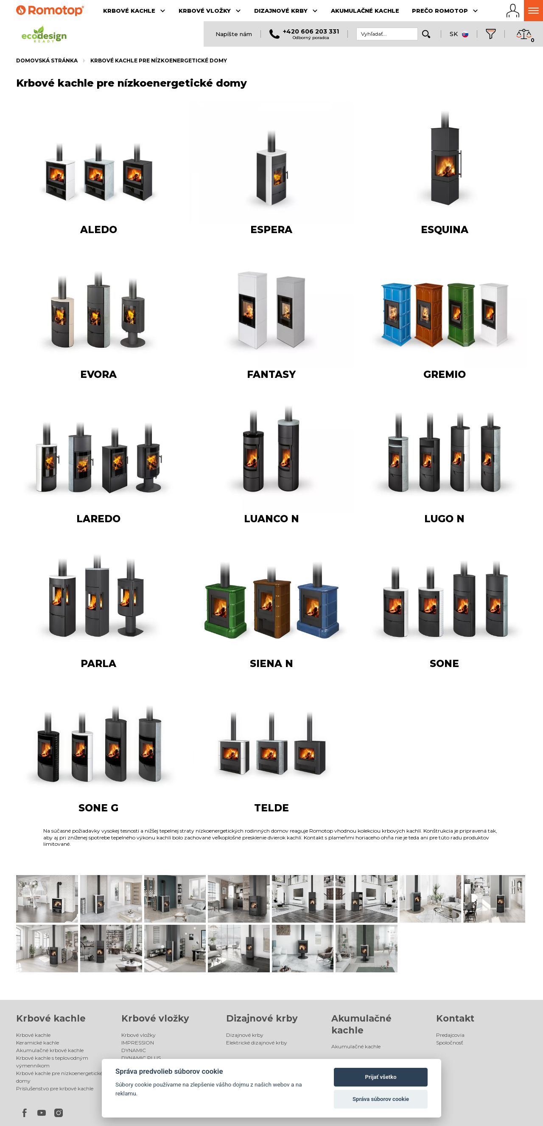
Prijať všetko (381, 1077)
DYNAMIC (133, 996)
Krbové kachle (51, 964)
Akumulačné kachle (356, 992)
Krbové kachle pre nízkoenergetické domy (158, 60)
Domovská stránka (47, 60)
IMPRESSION (137, 988)
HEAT (128, 1011)
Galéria (130, 1026)
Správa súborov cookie (381, 1099)
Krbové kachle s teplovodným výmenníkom (52, 1007)
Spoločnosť (449, 988)
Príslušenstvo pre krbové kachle (54, 1034)
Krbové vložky (155, 964)
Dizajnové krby (262, 964)
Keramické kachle (37, 988)
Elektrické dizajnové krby (256, 988)
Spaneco (502, 1107)
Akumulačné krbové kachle (50, 996)
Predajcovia (450, 980)
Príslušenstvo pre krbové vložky (160, 1019)
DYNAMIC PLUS (141, 1003)
